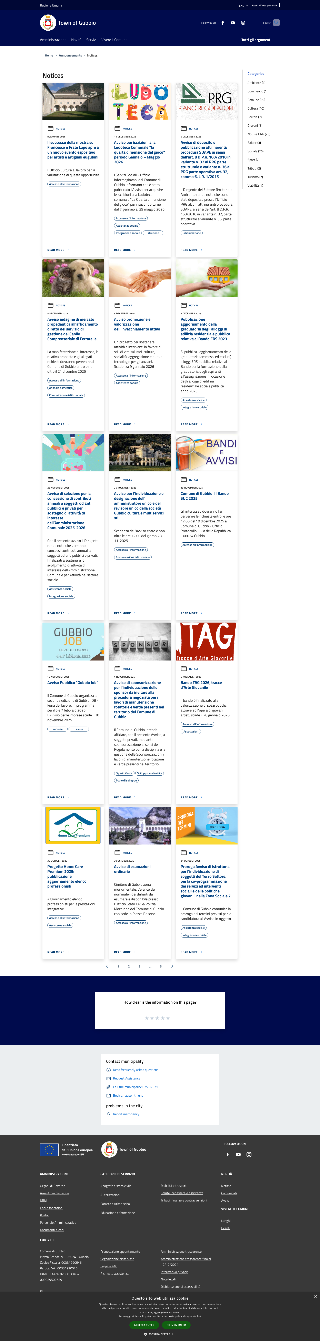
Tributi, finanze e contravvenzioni (184, 1200)
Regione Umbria (51, 5)
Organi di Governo (52, 1185)
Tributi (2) (254, 168)
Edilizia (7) (255, 116)
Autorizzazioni (110, 1194)
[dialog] (160, 1316)
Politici (44, 1215)
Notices (56, 129)
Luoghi (226, 1220)
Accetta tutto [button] (144, 1325)
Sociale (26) (255, 151)
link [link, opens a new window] (199, 1316)
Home (49, 55)
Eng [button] (244, 5)
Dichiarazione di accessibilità (180, 1286)
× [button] (315, 1296)
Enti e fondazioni (51, 1207)
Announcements (70, 55)
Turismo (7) (255, 176)
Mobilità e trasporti (174, 1185)
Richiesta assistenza (114, 1273)
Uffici (43, 1200)
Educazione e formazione (117, 1212)
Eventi (225, 1228)
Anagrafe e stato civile (115, 1185)
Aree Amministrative (54, 1193)
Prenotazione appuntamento (120, 1251)
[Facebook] (217, 22)
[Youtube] (227, 22)
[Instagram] (237, 22)
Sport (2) (253, 159)
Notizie (226, 1185)
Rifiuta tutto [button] (176, 1325)
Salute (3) (254, 142)
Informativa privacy (174, 1271)
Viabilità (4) (255, 185)
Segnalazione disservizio (117, 1258)
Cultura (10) (256, 108)
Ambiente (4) (256, 82)
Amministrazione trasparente (181, 1251)
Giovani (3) (255, 125)
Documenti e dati (52, 1229)
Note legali (168, 1279)
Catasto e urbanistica (115, 1203)
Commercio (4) (257, 91)
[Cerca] (275, 23)
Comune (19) (256, 99)
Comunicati (229, 1193)
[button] (160, 1334)
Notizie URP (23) (259, 134)
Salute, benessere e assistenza (182, 1192)
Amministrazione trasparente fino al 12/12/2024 (186, 1261)
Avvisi (225, 1200)
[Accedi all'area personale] (264, 6)
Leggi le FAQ (109, 1266)
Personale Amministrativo (58, 1222)
